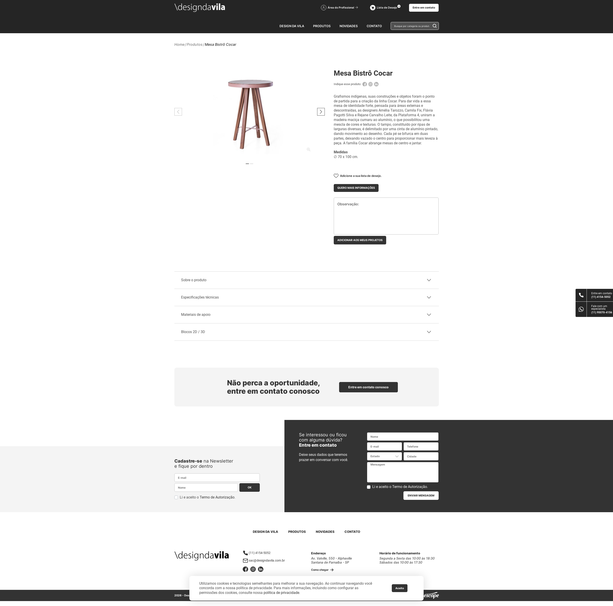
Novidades (349, 26)
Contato (374, 26)
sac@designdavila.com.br (264, 560)
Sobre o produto (306, 280)
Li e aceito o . (207, 497)
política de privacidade (281, 593)
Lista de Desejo (383, 7)
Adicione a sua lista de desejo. (358, 175)
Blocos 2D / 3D (306, 332)
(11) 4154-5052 (257, 553)
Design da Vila (291, 26)
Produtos (322, 26)
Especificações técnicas (306, 297)
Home (179, 44)
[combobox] (384, 456)
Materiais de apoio (306, 314)
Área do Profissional (339, 7)
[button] (321, 112)
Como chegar (322, 570)
